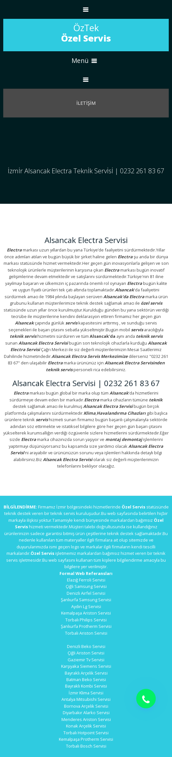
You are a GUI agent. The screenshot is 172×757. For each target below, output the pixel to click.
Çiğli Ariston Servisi (86, 653)
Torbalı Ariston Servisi (86, 633)
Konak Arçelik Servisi (86, 726)
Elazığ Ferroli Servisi (86, 580)
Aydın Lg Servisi (86, 606)
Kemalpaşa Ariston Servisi (86, 613)
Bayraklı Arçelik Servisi (86, 673)
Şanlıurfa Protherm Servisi (86, 626)
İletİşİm (86, 103)
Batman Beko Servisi (86, 679)
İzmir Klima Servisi (86, 693)
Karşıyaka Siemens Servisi (86, 666)
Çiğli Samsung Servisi (86, 586)
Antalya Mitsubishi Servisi (86, 699)
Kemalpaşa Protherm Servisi (86, 739)
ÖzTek (86, 33)
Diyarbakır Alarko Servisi (86, 712)
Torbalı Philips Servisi (86, 620)
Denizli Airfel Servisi (86, 593)
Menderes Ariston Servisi (86, 719)
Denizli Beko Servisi (86, 646)
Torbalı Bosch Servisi (86, 746)
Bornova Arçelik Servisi (86, 706)
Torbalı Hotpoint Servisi (86, 733)
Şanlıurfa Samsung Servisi (86, 600)
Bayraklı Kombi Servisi (86, 686)
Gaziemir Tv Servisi (86, 660)
